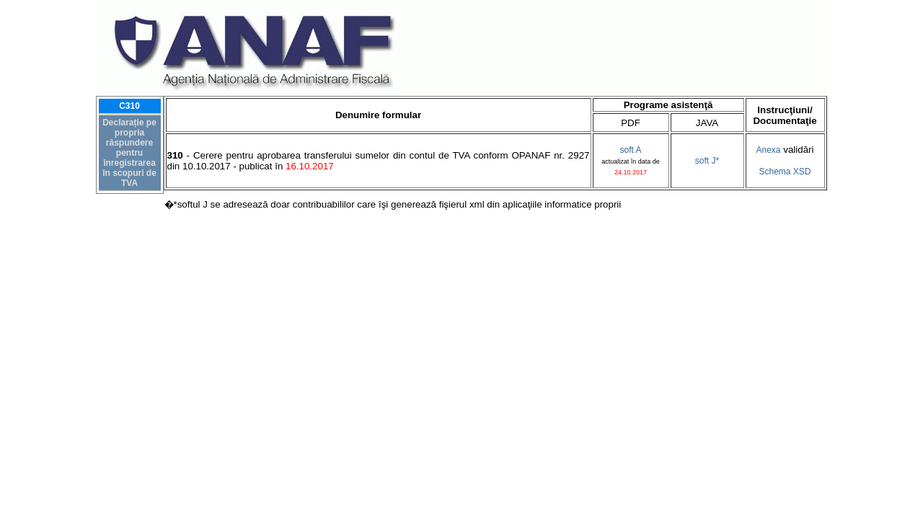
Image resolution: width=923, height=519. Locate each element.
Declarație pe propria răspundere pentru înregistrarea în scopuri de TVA (129, 152)
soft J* (707, 161)
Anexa (768, 150)
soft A (630, 150)
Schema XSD (785, 172)
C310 (129, 106)
